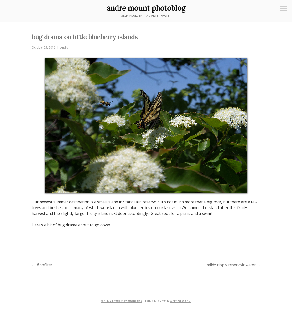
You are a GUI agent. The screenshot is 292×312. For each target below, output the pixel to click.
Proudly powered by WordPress (121, 301)
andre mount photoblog (146, 8)
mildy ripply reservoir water (234, 264)
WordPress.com (180, 301)
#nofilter (42, 264)
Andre (64, 47)
